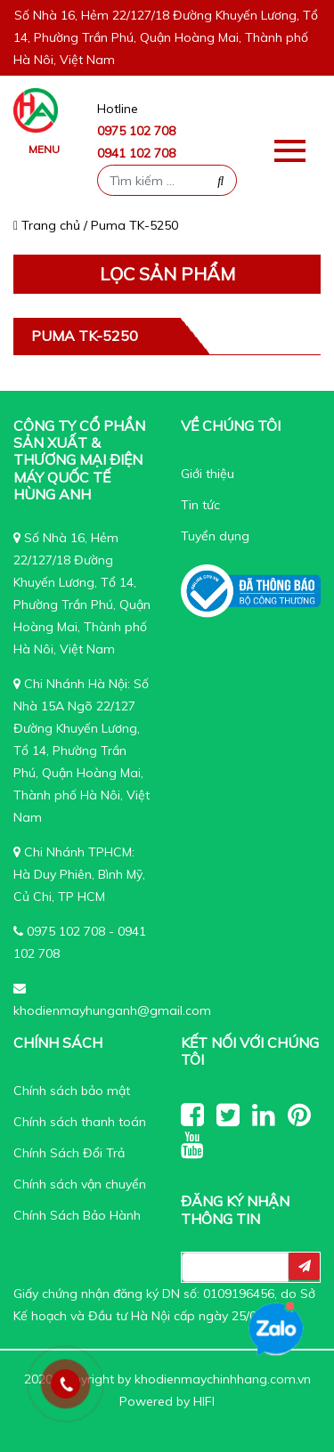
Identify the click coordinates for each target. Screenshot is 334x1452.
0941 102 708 (136, 153)
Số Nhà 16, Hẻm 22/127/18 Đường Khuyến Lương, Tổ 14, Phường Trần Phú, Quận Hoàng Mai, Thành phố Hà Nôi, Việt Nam (165, 37)
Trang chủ (46, 225)
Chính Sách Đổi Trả (69, 1153)
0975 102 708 (136, 131)
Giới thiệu (207, 474)
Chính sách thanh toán (79, 1122)
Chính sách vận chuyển (79, 1184)
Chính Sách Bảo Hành (77, 1215)
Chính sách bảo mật (71, 1091)
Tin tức (200, 505)
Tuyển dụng (215, 536)
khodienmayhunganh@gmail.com (112, 1010)
